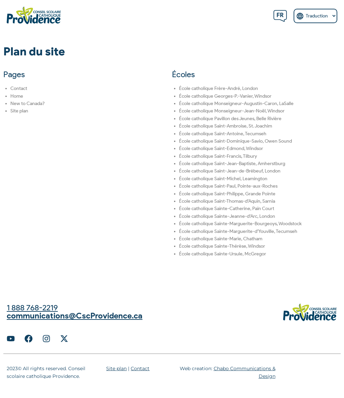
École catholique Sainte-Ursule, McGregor (222, 254)
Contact (18, 88)
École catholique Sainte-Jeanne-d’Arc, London (227, 216)
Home (16, 96)
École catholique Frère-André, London (218, 88)
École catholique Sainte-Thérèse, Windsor (222, 246)
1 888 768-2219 (32, 307)
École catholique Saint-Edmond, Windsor (221, 148)
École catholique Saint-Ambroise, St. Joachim (225, 126)
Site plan (19, 111)
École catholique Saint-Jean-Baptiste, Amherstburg (232, 163)
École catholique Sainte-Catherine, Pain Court (226, 208)
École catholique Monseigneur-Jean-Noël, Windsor (232, 111)
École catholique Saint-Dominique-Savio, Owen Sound (235, 141)
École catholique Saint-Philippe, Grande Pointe (227, 194)
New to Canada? (27, 103)
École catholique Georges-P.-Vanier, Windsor (225, 96)
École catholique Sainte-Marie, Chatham (220, 239)
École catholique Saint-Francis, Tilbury (218, 156)
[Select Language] (315, 16)
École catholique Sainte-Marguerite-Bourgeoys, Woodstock (240, 224)
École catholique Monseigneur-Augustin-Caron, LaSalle (236, 103)
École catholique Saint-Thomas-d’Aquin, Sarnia (227, 201)
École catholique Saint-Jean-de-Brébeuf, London (230, 171)
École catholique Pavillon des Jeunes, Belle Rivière (230, 118)
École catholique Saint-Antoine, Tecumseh (222, 134)
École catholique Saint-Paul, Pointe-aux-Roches (228, 186)
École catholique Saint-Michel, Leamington (223, 179)
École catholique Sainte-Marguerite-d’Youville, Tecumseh (238, 231)
